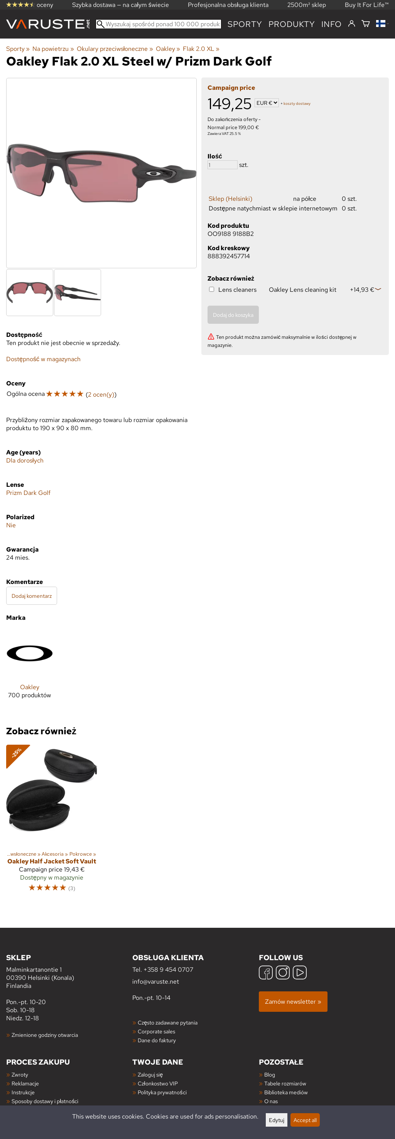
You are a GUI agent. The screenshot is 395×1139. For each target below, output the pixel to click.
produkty (291, 24)
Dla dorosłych (25, 460)
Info (331, 24)
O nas (271, 1101)
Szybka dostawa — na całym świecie (120, 5)
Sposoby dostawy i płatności (45, 1101)
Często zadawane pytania (168, 1022)
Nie (11, 525)
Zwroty (20, 1074)
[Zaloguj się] (351, 24)
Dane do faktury (157, 1040)
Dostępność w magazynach (43, 359)
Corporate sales (156, 1031)
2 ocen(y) (101, 394)
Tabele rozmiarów (285, 1083)
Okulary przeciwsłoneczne (115, 49)
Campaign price (231, 88)
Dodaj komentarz (32, 595)
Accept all (305, 1120)
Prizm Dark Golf (28, 493)
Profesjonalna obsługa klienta (228, 5)
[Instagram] (283, 973)
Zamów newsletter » (293, 1002)
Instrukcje (23, 1092)
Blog (269, 1074)
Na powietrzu (53, 49)
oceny (29, 5)
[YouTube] (300, 973)
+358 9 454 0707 (168, 970)
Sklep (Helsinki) (230, 199)
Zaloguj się (150, 1074)
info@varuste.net (155, 981)
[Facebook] (266, 973)
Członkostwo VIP (157, 1083)
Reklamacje (25, 1083)
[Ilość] (223, 164)
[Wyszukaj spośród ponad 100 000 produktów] (158, 24)
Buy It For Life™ (367, 5)
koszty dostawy (297, 103)
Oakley (168, 49)
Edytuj (276, 1120)
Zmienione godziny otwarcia (45, 1034)
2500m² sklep (306, 5)
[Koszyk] (365, 24)
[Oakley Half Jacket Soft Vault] (51, 822)
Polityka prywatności (162, 1092)
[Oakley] (29, 670)
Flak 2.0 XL (201, 49)
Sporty (245, 24)
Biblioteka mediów (286, 1092)
